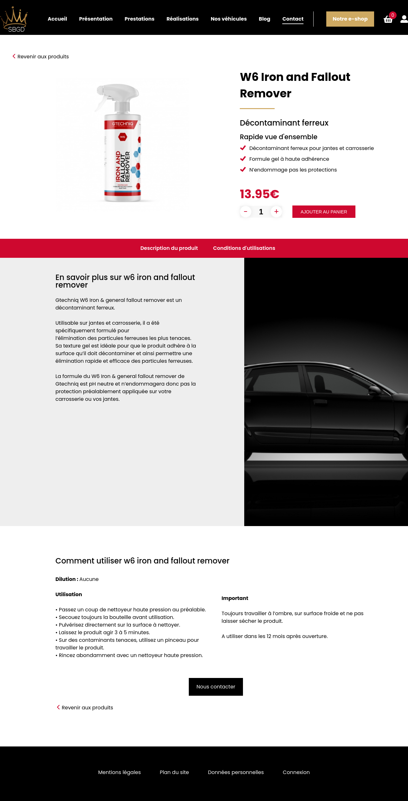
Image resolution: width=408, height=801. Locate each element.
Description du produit (169, 248)
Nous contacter (215, 686)
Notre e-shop (350, 19)
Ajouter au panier (324, 211)
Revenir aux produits (43, 56)
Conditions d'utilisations (244, 248)
